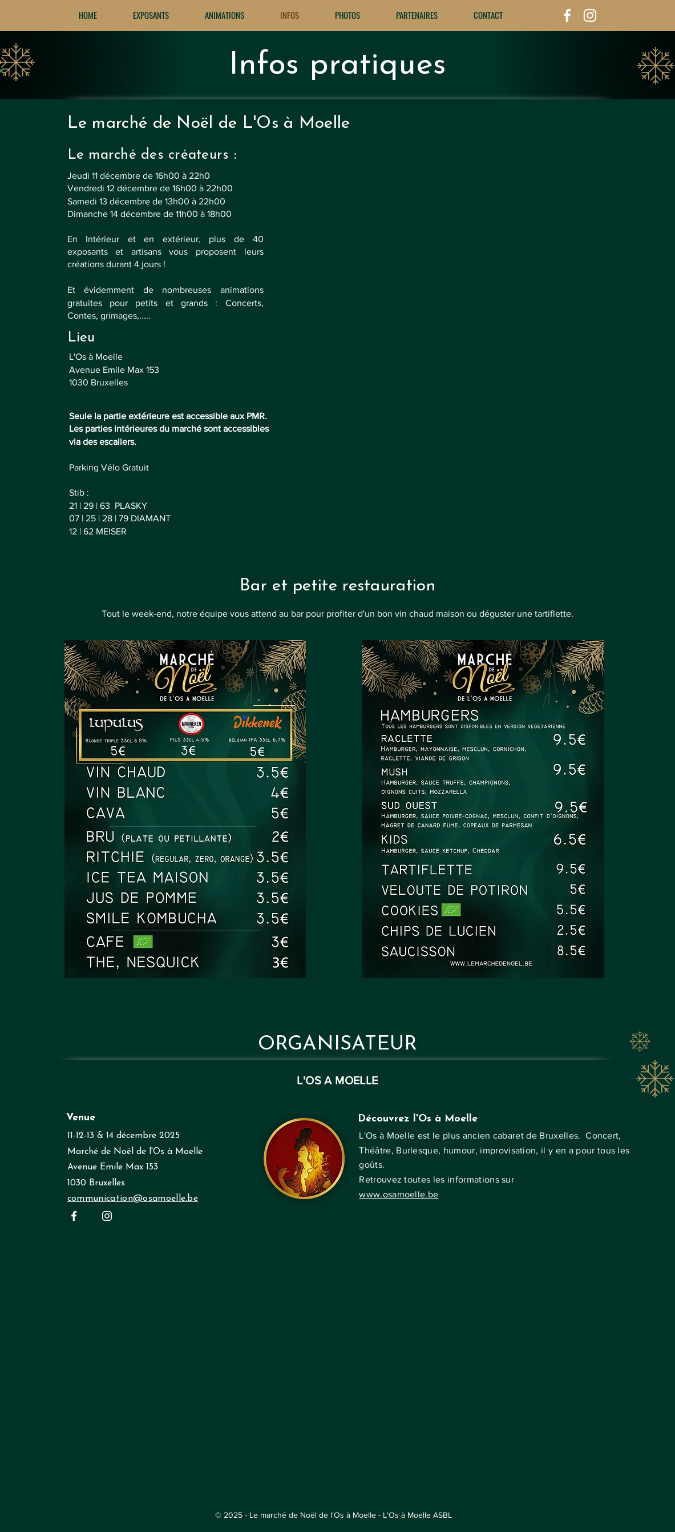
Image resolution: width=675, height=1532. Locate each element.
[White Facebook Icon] (567, 15)
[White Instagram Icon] (590, 15)
